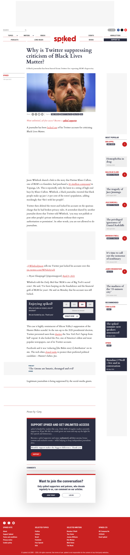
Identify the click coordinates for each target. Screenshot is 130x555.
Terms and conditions (10, 537)
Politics (76, 114)
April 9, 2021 (69, 276)
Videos (42, 36)
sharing (58, 334)
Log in (111, 30)
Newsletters (115, 36)
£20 (82, 304)
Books (91, 40)
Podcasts (14, 40)
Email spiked (103, 537)
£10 (74, 304)
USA (81, 114)
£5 (66, 304)
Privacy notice (7, 540)
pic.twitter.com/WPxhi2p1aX (41, 269)
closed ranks (51, 352)
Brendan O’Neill (72, 531)
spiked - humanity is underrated (65, 39)
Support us (115, 40)
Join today (51, 495)
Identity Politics (66, 114)
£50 (90, 304)
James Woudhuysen (113, 269)
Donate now (69, 316)
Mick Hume (70, 543)
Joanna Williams (72, 537)
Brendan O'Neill (112, 236)
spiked (108, 343)
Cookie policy (7, 543)
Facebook (118, 30)
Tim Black (70, 546)
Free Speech (55, 114)
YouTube (125, 30)
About (5, 531)
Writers (27, 36)
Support (36, 454)
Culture (37, 534)
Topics (10, 36)
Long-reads (38, 40)
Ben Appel (109, 142)
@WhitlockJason (35, 265)
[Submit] (25, 30)
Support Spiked (8, 534)
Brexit (37, 537)
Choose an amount (78, 311)
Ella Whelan (71, 540)
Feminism (38, 540)
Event (109, 309)
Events (91, 36)
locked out (52, 127)
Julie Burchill (111, 202)
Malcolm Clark (112, 172)
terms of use (59, 552)
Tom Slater (110, 307)
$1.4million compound (79, 184)
